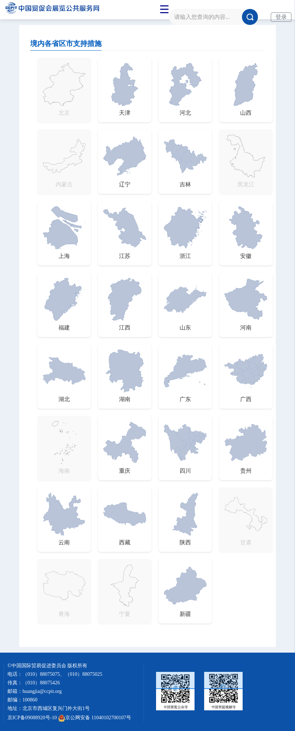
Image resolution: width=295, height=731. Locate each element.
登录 (281, 17)
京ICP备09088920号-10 (32, 717)
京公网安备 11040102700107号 (94, 717)
